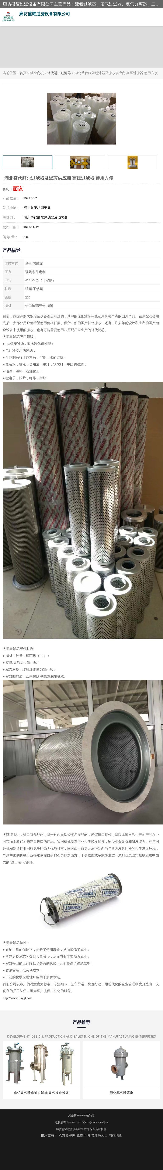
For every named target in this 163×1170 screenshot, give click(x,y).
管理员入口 (99, 1135)
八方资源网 (67, 1135)
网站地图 (115, 1135)
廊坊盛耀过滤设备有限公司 (72, 1129)
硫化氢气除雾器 (121, 1093)
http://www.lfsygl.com (17, 998)
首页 (23, 73)
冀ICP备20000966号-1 (95, 1122)
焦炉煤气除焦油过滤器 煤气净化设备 (41, 1093)
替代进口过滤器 (59, 73)
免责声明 (83, 1135)
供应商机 (37, 73)
